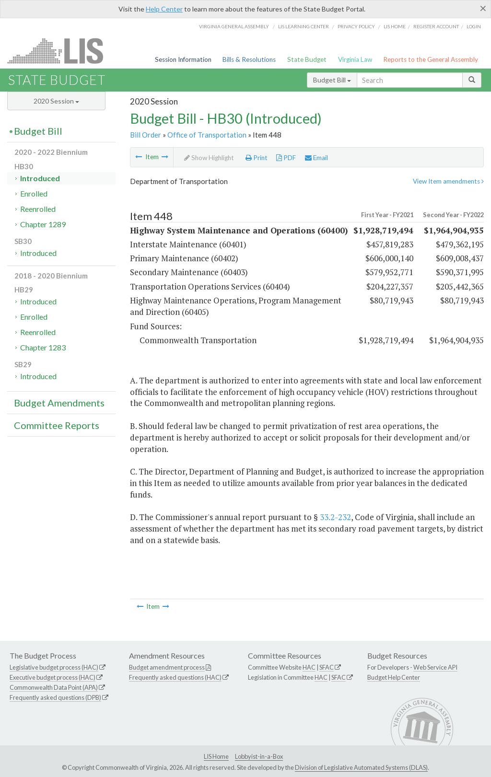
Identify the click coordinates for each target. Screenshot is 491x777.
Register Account (436, 26)
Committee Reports (56, 425)
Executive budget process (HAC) (52, 677)
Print (257, 158)
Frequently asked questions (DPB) (55, 697)
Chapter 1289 (43, 224)
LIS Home (216, 756)
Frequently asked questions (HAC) (175, 677)
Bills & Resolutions (249, 59)
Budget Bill (332, 80)
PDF (286, 158)
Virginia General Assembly (234, 26)
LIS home (395, 26)
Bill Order (145, 134)
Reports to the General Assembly (430, 59)
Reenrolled (38, 208)
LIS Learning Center (303, 26)
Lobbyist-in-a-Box (259, 756)
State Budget (307, 59)
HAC (309, 667)
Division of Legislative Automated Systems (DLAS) (361, 767)
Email (316, 158)
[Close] (483, 8)
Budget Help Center (393, 677)
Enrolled (33, 193)
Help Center (164, 9)
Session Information (183, 59)
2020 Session (56, 101)
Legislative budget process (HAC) (54, 667)
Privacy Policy (356, 26)
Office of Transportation (206, 134)
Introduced (40, 178)
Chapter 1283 (43, 347)
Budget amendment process (167, 667)
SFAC (326, 667)
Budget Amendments (59, 402)
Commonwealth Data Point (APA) (54, 687)
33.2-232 (335, 516)
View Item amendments (448, 181)
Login (474, 26)
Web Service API (435, 667)
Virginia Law (355, 59)
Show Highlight (209, 158)
